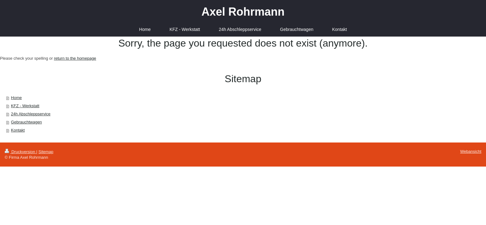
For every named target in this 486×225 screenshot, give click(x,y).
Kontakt (18, 130)
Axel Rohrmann (243, 11)
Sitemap (45, 151)
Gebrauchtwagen (26, 122)
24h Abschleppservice (30, 114)
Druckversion (20, 151)
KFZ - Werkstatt (25, 105)
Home (16, 97)
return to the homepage (75, 58)
